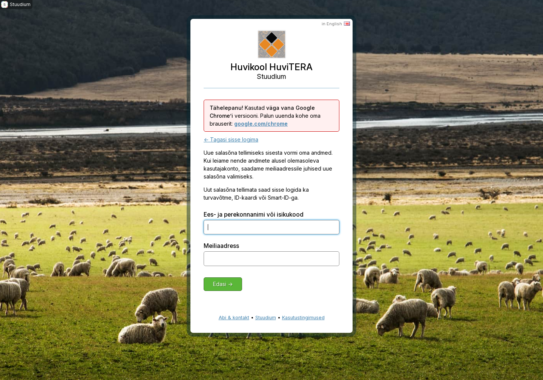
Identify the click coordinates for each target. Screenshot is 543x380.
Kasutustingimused (303, 317)
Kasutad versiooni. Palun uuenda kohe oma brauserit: (265, 116)
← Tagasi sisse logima (231, 139)
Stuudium (265, 317)
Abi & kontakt (234, 317)
